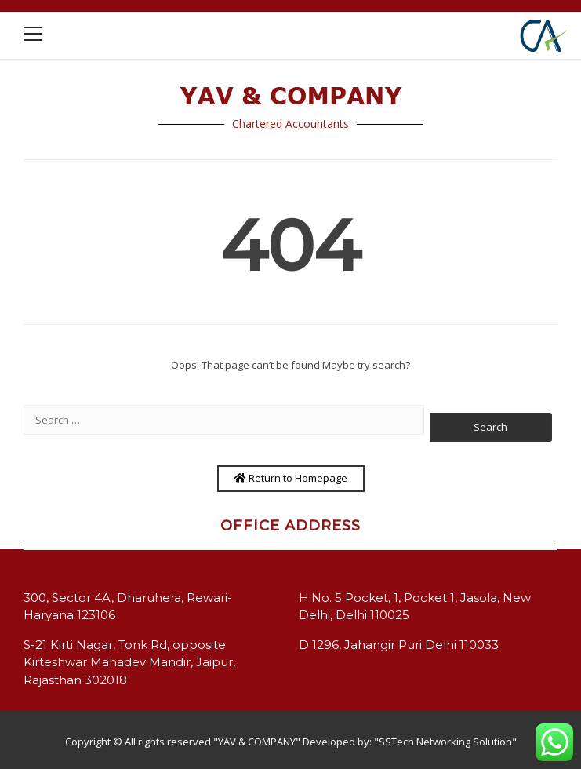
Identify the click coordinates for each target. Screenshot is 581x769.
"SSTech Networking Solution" (445, 741)
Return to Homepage (290, 478)
